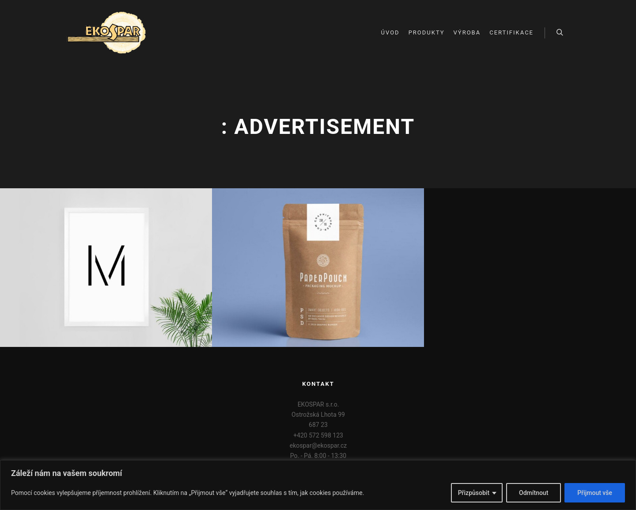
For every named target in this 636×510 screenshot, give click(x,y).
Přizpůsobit (473, 492)
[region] (318, 485)
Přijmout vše (594, 492)
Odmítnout (533, 492)
